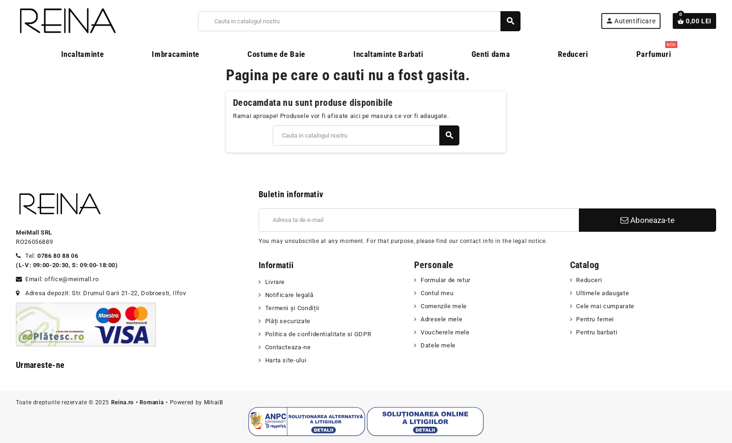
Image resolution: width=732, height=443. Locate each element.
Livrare (275, 281)
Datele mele (438, 345)
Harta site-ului (286, 360)
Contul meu (437, 293)
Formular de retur (446, 280)
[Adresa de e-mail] (419, 220)
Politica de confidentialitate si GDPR (318, 334)
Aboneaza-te (647, 220)
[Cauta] (359, 21)
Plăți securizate (287, 321)
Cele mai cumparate (605, 306)
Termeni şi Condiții (292, 308)
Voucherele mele (445, 332)
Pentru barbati (596, 332)
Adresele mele (441, 319)
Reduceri (589, 280)
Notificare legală (289, 294)
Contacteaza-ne (288, 347)
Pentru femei (595, 319)
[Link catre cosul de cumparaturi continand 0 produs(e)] (694, 21)
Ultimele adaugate (602, 293)
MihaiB (213, 402)
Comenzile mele (444, 306)
